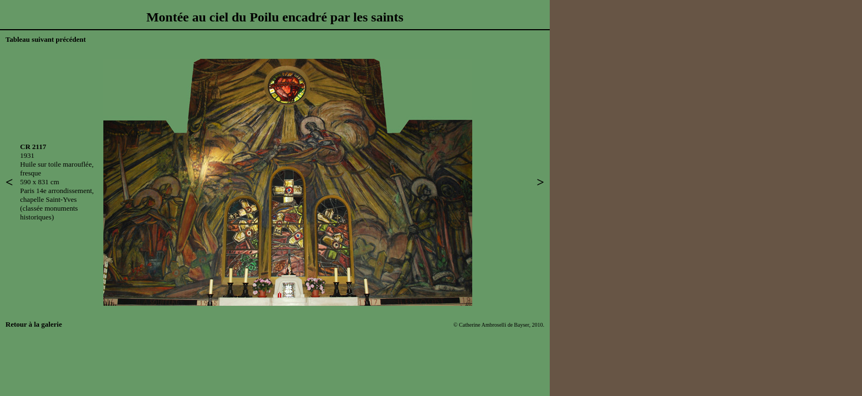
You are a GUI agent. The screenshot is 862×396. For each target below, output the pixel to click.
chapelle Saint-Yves (48, 199)
